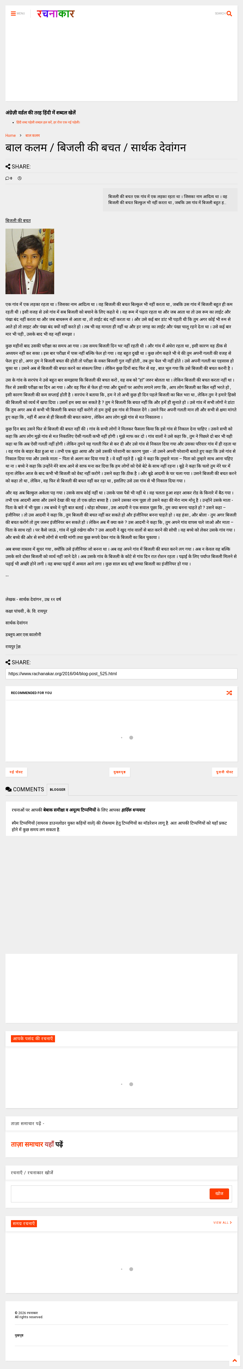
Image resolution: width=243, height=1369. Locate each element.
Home (10, 135)
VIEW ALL (222, 1223)
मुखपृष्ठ (19, 1335)
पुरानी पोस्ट (224, 772)
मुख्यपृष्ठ (120, 772)
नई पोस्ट (16, 772)
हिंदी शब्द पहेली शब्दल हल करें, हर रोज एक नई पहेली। (48, 122)
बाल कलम (32, 135)
